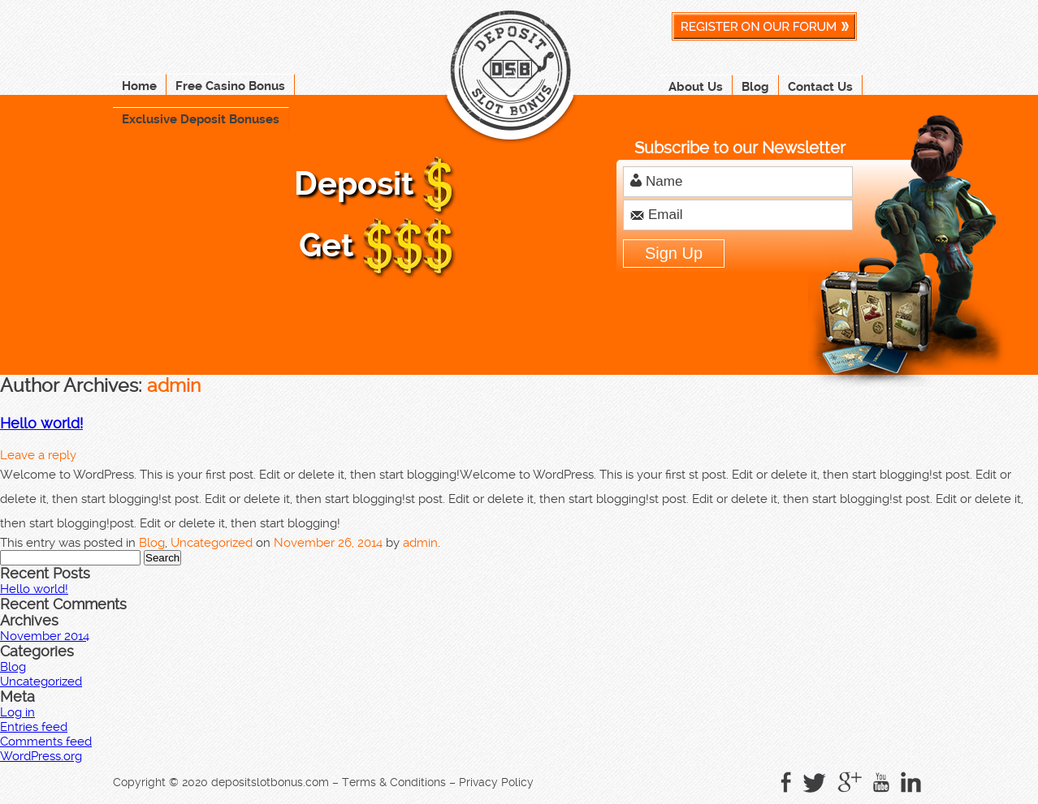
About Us (695, 87)
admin (174, 385)
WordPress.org (41, 756)
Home (139, 86)
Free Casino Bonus (230, 86)
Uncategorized (212, 542)
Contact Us (820, 87)
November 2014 (44, 636)
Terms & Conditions (394, 782)
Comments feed (46, 741)
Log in (17, 712)
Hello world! (41, 423)
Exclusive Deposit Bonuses (200, 119)
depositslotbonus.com (270, 782)
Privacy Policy (496, 782)
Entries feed (33, 727)
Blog (755, 87)
